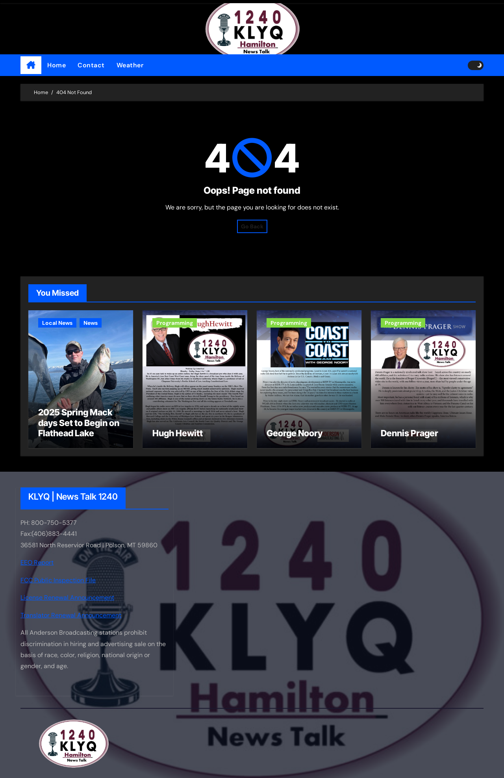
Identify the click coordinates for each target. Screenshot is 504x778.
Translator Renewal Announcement (70, 615)
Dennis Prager (409, 433)
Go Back (252, 226)
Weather (130, 65)
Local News (57, 322)
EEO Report (37, 563)
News (90, 322)
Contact (91, 65)
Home (56, 65)
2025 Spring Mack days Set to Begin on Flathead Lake (78, 422)
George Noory (294, 433)
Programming (174, 322)
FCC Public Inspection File (58, 580)
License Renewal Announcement (67, 597)
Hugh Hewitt (177, 433)
